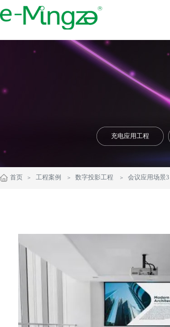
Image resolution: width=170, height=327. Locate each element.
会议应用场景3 (148, 177)
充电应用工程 (130, 136)
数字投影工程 (94, 177)
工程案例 (48, 177)
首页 (16, 177)
